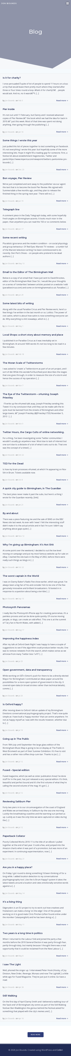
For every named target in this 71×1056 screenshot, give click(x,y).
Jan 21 (20, 505)
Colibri (59, 1050)
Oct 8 (20, 480)
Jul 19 (20, 730)
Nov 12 (21, 536)
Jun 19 (20, 201)
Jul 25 (20, 661)
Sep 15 (21, 598)
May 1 (20, 326)
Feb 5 (20, 100)
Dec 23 (21, 169)
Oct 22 (21, 455)
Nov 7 (20, 385)
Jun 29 (20, 295)
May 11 (21, 924)
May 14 (21, 893)
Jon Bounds (10, 100)
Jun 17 (20, 229)
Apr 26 (21, 987)
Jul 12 (20, 761)
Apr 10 (21, 1018)
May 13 (21, 263)
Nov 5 (20, 423)
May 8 (20, 956)
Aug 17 (21, 630)
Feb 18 (21, 354)
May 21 (21, 859)
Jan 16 (20, 132)
